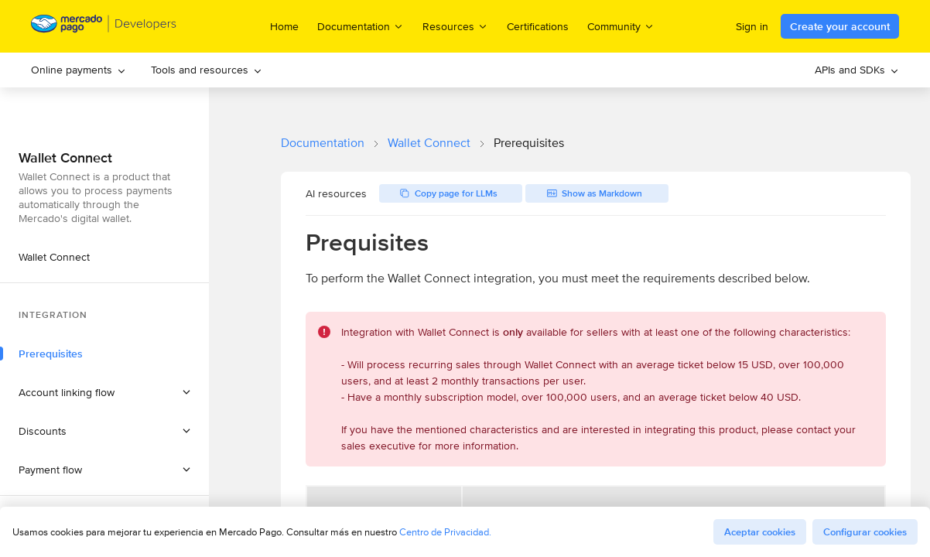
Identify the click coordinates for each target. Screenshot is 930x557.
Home (284, 26)
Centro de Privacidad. (445, 532)
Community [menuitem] (621, 26)
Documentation (322, 143)
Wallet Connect (429, 143)
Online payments (78, 69)
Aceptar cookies (759, 532)
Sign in (752, 26)
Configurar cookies (865, 532)
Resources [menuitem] (455, 26)
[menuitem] (78, 70)
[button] (104, 392)
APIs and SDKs (857, 69)
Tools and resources (206, 69)
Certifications (538, 26)
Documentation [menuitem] (360, 26)
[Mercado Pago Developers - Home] (104, 27)
